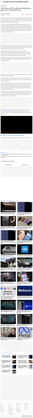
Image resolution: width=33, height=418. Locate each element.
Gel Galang (3, 13)
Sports (1, 408)
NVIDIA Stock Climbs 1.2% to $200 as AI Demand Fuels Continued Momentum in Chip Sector (8, 283)
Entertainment (2, 411)
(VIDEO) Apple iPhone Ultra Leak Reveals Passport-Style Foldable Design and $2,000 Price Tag (8, 228)
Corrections (10, 412)
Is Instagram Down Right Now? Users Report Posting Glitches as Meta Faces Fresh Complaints (24, 283)
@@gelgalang (8, 13)
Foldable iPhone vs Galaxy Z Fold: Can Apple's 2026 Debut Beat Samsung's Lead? (6, 371)
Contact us (10, 407)
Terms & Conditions (11, 408)
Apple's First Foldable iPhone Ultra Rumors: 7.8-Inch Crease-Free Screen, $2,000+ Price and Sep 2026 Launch (24, 213)
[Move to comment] (31, 14)
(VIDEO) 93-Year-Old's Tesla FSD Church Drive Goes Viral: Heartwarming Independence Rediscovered (24, 269)
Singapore (17, 408)
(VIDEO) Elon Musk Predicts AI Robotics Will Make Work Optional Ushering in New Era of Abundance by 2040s (8, 339)
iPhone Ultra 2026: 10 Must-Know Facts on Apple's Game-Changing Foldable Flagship (6, 356)
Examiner (10, 24)
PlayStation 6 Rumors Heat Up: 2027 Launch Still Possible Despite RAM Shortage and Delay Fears (24, 311)
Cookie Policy (10, 411)
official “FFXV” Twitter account (24, 109)
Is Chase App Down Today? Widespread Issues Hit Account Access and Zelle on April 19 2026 (8, 269)
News (1, 407)
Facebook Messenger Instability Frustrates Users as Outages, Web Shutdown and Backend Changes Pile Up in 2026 (8, 297)
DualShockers (6, 111)
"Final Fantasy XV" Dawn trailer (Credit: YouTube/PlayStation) (12, 135)
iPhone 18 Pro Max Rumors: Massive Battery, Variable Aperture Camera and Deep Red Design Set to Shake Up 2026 (24, 228)
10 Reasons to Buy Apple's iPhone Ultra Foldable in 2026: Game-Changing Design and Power (8, 242)
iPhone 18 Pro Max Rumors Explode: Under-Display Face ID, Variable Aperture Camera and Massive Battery (24, 242)
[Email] (30, 14)
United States (18, 411)
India (17, 407)
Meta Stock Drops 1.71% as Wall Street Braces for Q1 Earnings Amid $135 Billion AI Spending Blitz (24, 339)
